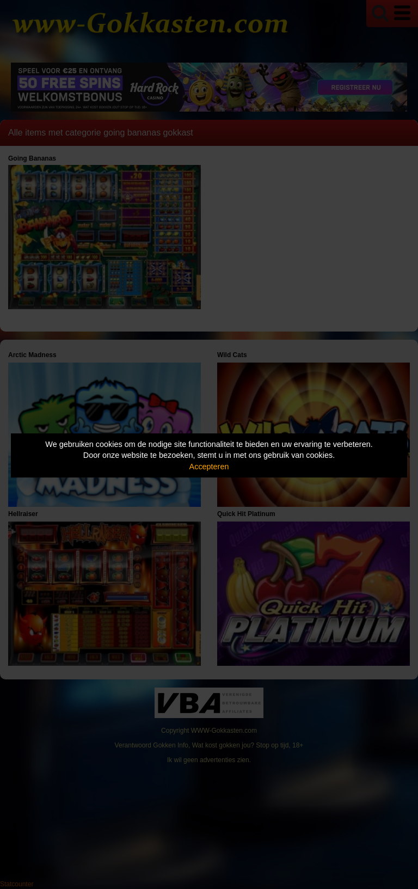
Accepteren (209, 466)
